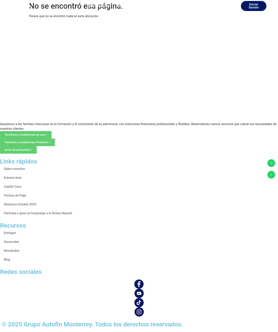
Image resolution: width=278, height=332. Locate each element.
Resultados (11, 250)
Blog (7, 259)
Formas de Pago (15, 195)
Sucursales (11, 242)
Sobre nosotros (14, 169)
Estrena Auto (13, 178)
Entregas (10, 233)
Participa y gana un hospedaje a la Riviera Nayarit (38, 213)
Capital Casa (12, 186)
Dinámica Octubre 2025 (20, 204)
